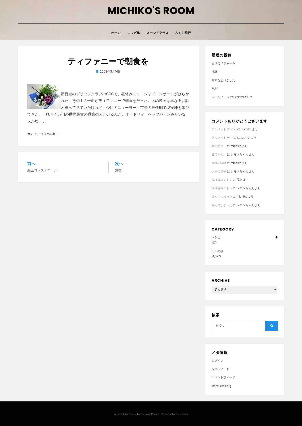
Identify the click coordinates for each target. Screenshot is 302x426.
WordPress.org (221, 386)
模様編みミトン (222, 180)
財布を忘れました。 (225, 80)
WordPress (182, 414)
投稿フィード (220, 369)
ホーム (115, 33)
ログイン (217, 360)
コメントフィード (223, 377)
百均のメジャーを (223, 63)
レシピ (245, 237)
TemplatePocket (150, 414)
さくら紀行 (184, 33)
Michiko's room (151, 11)
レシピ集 (133, 33)
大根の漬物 (219, 163)
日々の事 (49, 134)
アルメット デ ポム (224, 129)
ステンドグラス (158, 33)
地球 (214, 72)
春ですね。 (219, 146)
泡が (214, 88)
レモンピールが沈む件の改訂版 (232, 97)
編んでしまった (222, 197)
